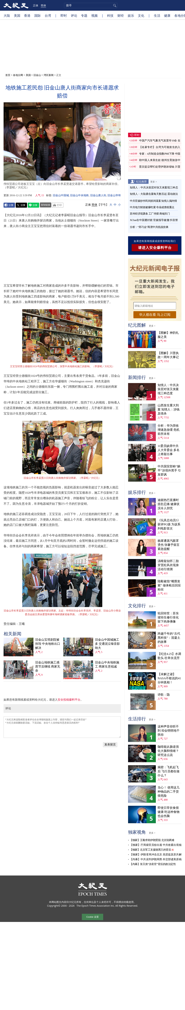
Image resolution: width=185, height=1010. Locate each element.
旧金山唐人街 (98, 195)
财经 (120, 15)
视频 (94, 15)
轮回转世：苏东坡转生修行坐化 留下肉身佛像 (168, 617)
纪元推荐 (141, 181)
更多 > (153, 181)
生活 (157, 15)
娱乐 (131, 15)
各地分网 (18, 75)
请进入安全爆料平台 (155, 248)
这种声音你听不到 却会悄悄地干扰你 (168, 730)
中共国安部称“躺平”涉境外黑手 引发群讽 (169, 470)
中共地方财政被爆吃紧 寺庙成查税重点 (152, 207)
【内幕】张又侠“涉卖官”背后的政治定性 (153, 864)
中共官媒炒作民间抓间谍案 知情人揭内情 (153, 200)
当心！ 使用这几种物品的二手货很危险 (168, 791)
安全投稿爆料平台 (69, 699)
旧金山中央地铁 (79, 195)
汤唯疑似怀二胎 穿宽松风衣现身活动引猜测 (168, 565)
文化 (141, 15)
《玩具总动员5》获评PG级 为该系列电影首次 (169, 524)
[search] (90, 5)
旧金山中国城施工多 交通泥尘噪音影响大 (107, 644)
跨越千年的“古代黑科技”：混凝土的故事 (169, 638)
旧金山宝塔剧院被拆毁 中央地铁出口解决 (47, 644)
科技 (110, 15)
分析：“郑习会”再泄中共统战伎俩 (149, 227)
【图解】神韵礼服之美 (168, 335)
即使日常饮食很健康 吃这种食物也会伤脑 (168, 812)
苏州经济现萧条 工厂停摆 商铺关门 (150, 213)
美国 (17, 15)
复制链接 (45, 204)
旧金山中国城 (61, 195)
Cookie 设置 (92, 917)
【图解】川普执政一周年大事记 (168, 355)
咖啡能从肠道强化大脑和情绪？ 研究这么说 (168, 751)
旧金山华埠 (114, 195)
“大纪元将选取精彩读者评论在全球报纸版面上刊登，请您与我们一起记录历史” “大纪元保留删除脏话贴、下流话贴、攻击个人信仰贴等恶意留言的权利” (62, 727)
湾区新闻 (49, 75)
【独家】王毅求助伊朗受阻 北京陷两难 (152, 840)
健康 (167, 15)
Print (57, 205)
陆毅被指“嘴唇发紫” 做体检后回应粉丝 (169, 585)
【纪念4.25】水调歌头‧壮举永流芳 (169, 656)
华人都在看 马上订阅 (154, 315)
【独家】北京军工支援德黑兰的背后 (150, 849)
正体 (35, 5)
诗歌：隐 (164, 694)
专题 (84, 15)
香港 (27, 15)
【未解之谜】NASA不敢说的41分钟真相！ (169, 678)
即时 (63, 15)
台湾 (48, 15)
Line (33, 205)
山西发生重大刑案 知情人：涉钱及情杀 (168, 409)
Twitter (21, 205)
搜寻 (114, 5)
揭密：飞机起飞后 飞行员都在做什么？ (168, 771)
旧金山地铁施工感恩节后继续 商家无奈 (47, 666)
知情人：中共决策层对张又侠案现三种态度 (168, 389)
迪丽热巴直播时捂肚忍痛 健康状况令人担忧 (168, 504)
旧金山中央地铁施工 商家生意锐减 (107, 664)
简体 (43, 5)
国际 (37, 15)
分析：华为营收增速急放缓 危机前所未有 (168, 430)
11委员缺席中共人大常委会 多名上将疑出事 (168, 450)
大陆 (7, 15)
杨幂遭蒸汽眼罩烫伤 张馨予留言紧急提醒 (168, 545)
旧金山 (37, 75)
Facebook (9, 205)
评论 (74, 15)
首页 (7, 75)
